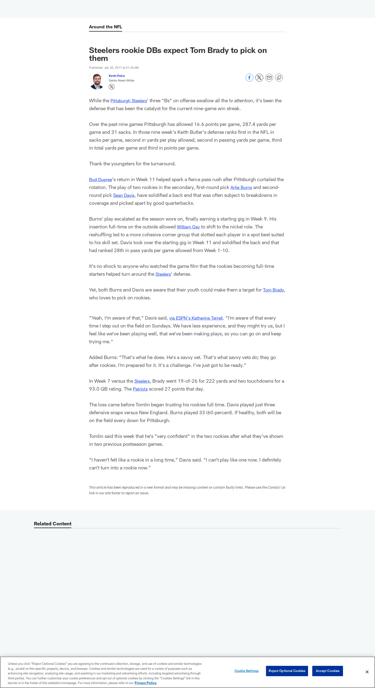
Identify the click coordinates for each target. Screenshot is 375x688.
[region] (187, 672)
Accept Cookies (328, 672)
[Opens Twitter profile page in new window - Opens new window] (112, 87)
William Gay (190, 226)
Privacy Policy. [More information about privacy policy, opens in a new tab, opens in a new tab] (146, 683)
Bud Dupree (101, 179)
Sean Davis (125, 195)
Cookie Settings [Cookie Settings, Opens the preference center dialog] (246, 672)
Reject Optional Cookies (287, 672)
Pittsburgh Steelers (130, 100)
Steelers (164, 274)
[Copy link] (279, 78)
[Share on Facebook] (249, 80)
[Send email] (269, 80)
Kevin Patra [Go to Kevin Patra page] (117, 75)
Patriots (145, 389)
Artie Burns (242, 187)
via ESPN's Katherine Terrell (199, 318)
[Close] (367, 672)
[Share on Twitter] (259, 80)
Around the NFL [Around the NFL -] (107, 27)
